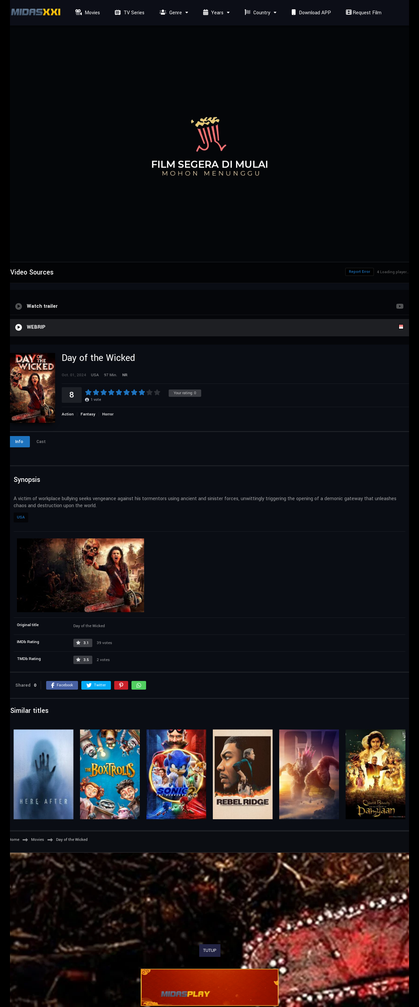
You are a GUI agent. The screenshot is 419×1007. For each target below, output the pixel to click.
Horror (108, 414)
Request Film (362, 12)
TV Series (128, 12)
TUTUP (209, 950)
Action (68, 414)
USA (21, 517)
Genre (170, 12)
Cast (41, 442)
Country (256, 12)
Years (212, 12)
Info (19, 442)
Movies (87, 12)
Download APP (310, 12)
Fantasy (88, 414)
